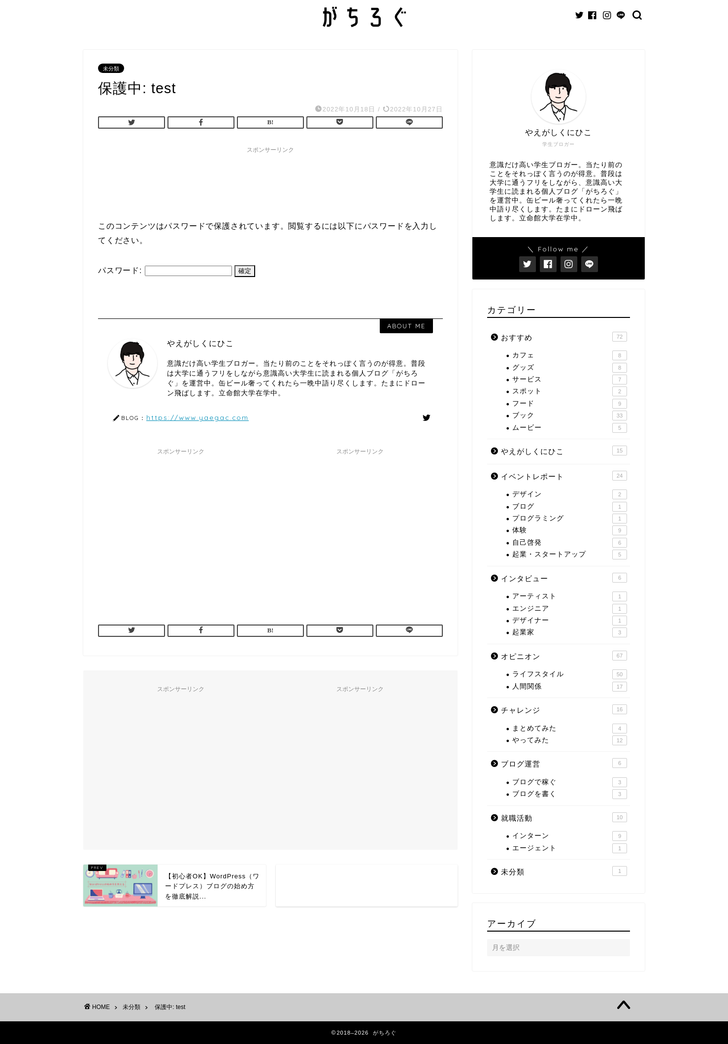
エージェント (569, 848)
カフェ (569, 355)
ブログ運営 (564, 763)
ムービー (569, 428)
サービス (569, 379)
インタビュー (564, 578)
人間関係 (569, 687)
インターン (569, 836)
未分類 (111, 68)
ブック (569, 415)
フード (569, 404)
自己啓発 (569, 543)
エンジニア (569, 609)
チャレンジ (564, 709)
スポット (569, 391)
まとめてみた (569, 728)
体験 (569, 530)
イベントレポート (564, 476)
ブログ (569, 507)
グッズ (569, 368)
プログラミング (569, 518)
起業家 (569, 632)
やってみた (569, 740)
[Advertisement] (277, 180)
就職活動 (564, 817)
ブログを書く (569, 794)
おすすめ (564, 337)
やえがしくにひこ (564, 450)
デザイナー (569, 621)
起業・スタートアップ (569, 554)
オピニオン (564, 656)
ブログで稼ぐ (569, 782)
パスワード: (165, 270)
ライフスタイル (569, 674)
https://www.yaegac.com (197, 417)
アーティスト (569, 596)
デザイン (569, 494)
